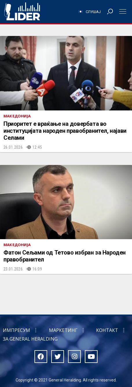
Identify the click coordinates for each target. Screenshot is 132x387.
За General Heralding (30, 339)
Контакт (107, 330)
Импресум (16, 330)
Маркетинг (63, 330)
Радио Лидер (22, 11)
